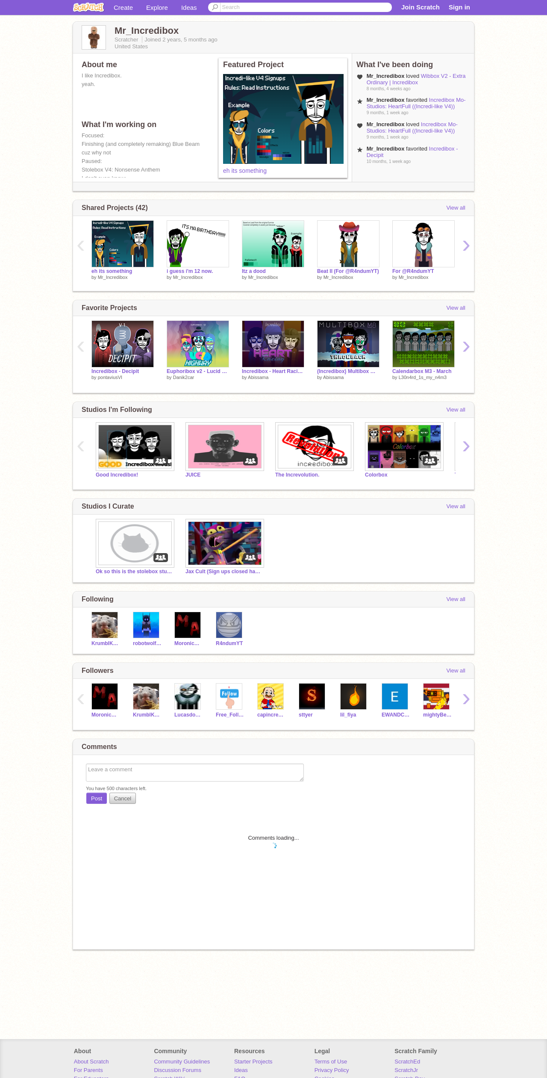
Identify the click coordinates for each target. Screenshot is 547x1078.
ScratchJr (406, 1070)
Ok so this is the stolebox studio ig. (134, 572)
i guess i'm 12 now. (190, 271)
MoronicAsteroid (188, 643)
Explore (157, 7)
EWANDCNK (396, 715)
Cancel (122, 798)
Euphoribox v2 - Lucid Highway (198, 371)
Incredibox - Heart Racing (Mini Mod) (273, 371)
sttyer (306, 715)
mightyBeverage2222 (437, 715)
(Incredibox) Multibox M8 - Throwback (348, 371)
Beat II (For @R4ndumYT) (348, 271)
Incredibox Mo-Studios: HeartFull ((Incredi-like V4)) (416, 103)
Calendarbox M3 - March (422, 371)
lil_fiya (348, 715)
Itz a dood (254, 271)
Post (96, 798)
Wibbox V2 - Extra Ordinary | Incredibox (416, 79)
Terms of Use (331, 1061)
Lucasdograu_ (188, 715)
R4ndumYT (229, 643)
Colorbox (376, 475)
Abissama (258, 377)
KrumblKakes (105, 643)
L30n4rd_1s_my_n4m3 (423, 377)
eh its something (245, 170)
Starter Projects (253, 1061)
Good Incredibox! (117, 475)
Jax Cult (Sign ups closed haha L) (223, 572)
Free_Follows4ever (230, 715)
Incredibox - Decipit (115, 371)
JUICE (192, 475)
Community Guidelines (182, 1061)
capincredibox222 (271, 715)
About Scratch (91, 1061)
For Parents (88, 1070)
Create (123, 7)
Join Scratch (420, 7)
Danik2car (183, 377)
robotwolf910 (147, 643)
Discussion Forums (177, 1070)
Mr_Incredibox (113, 277)
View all (455, 207)
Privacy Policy (332, 1070)
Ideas (189, 7)
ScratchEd (407, 1061)
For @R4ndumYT (413, 271)
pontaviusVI (110, 377)
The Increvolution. (297, 475)
